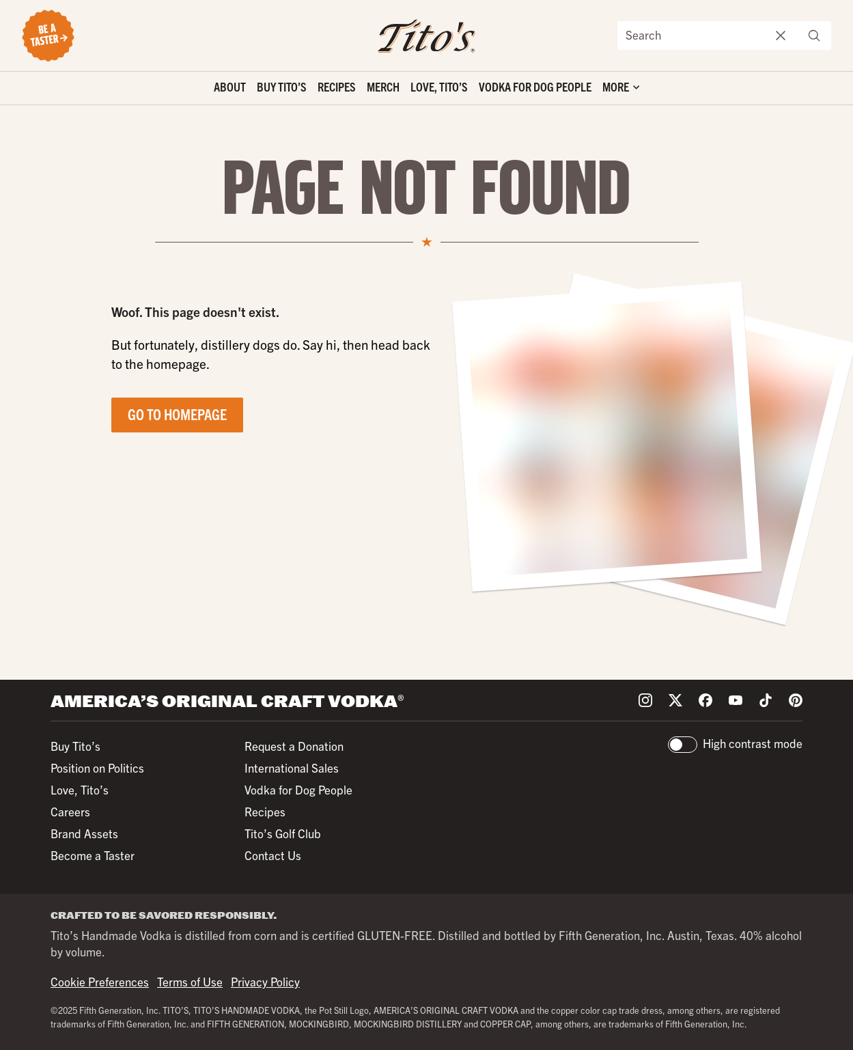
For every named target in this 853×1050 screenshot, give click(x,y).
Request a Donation (294, 745)
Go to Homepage (177, 413)
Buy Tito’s (282, 86)
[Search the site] (691, 35)
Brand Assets (84, 833)
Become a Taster (93, 855)
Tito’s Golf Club (282, 833)
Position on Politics (97, 767)
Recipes (337, 86)
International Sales (291, 767)
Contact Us (272, 855)
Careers (70, 811)
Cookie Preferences (100, 981)
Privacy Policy (265, 981)
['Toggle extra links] (620, 88)
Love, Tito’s (439, 86)
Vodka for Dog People (535, 86)
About (230, 86)
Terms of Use (190, 981)
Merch (383, 86)
